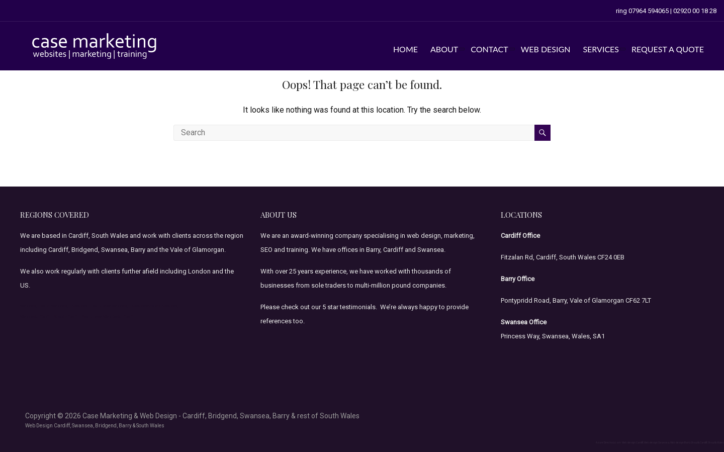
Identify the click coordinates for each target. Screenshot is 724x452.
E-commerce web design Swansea (118, 306)
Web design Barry (680, 442)
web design (546, 49)
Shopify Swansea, (162, 306)
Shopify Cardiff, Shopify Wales (707, 442)
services (601, 49)
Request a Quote (667, 49)
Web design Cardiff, (36, 316)
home (405, 49)
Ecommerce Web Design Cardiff (108, 316)
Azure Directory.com (608, 442)
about (444, 49)
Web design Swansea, (657, 442)
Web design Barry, (35, 306)
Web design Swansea (69, 306)
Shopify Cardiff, (67, 316)
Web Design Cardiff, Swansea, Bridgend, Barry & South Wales (94, 425)
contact (489, 49)
